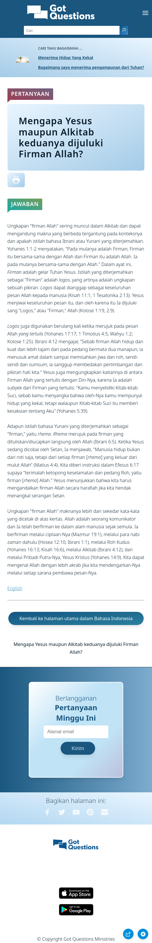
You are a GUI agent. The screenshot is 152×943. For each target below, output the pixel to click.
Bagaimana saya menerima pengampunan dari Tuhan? (91, 67)
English (14, 588)
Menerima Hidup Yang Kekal (65, 57)
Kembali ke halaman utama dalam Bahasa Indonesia (75, 618)
